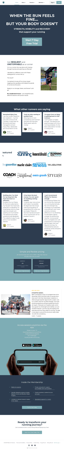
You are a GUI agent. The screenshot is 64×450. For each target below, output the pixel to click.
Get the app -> (57, 442)
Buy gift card (43, 442)
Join (59, 2)
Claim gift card (50, 442)
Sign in (52, 2)
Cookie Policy (36, 442)
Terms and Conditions (20, 442)
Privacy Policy (29, 442)
